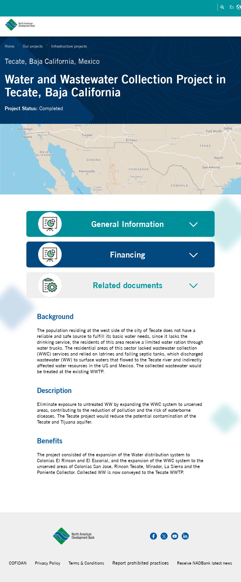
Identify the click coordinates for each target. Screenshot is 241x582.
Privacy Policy (47, 563)
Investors (127, 7)
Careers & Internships (161, 7)
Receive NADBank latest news (204, 563)
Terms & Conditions (86, 563)
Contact (106, 7)
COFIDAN (18, 563)
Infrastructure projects (69, 46)
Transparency (198, 7)
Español (234, 7)
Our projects (33, 46)
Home (9, 46)
